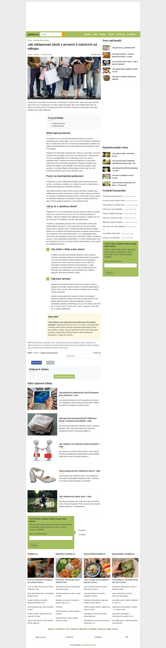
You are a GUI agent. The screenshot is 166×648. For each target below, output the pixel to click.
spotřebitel (60, 343)
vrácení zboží (63, 348)
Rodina (103, 34)
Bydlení (87, 34)
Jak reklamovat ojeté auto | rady (75, 496)
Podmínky (92, 629)
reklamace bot (37, 348)
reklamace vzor (39, 345)
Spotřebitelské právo (41, 40)
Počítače (131, 34)
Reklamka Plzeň (90, 645)
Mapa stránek (112, 629)
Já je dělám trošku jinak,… (112, 233)
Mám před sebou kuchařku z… (114, 222)
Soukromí (102, 629)
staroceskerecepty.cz (95, 554)
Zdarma (36, 55)
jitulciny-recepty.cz (65, 554)
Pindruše (59, 607)
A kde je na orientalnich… (112, 238)
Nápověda (83, 629)
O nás (67, 629)
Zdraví (111, 34)
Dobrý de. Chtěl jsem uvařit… (113, 218)
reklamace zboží (79, 343)
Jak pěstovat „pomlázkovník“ (123, 48)
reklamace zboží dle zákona (55, 345)
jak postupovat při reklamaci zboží (78, 345)
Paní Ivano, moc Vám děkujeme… (115, 227)
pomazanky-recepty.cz (123, 554)
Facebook (82, 530)
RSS (126, 637)
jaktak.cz (51, 629)
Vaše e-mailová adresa (37, 534)
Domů (30, 40)
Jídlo (95, 34)
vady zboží (68, 343)
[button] (64, 78)
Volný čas (120, 34)
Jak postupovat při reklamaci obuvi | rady (79, 471)
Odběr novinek (40, 637)
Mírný (30, 55)
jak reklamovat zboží (50, 348)
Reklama (74, 629)
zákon (40, 343)
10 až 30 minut (46, 55)
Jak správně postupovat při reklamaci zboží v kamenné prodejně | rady (78, 419)
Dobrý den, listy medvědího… (113, 209)
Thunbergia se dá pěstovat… (113, 196)
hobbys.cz (33, 554)
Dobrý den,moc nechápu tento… (114, 205)
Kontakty (60, 629)
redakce (36, 353)
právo (53, 343)
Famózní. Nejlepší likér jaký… (113, 214)
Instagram (82, 535)
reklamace (47, 343)
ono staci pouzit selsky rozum (114, 201)
